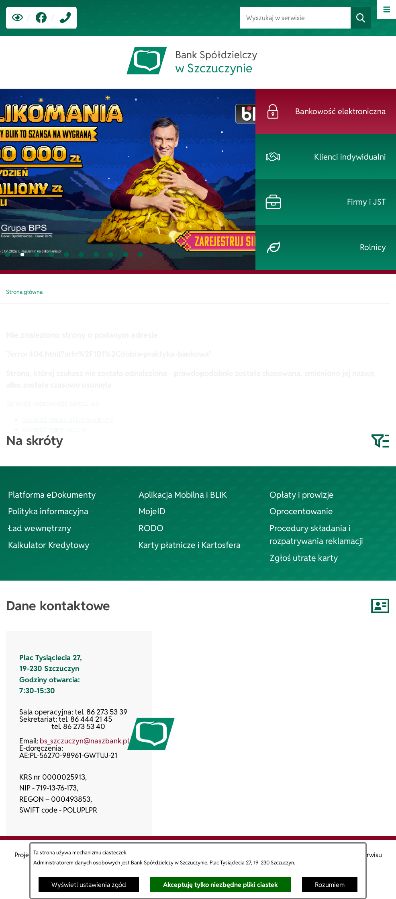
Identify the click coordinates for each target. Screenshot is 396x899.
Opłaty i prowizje (301, 494)
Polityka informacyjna (48, 511)
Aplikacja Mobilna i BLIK (183, 494)
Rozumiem (330, 885)
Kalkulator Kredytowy (48, 544)
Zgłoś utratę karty (303, 557)
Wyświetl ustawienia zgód (88, 885)
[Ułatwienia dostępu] (17, 18)
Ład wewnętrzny (39, 528)
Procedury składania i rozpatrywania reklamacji (316, 534)
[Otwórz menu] (386, 9)
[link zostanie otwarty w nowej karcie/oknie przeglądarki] (41, 18)
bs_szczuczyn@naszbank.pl (84, 740)
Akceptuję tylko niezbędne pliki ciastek (220, 885)
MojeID (152, 511)
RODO (151, 528)
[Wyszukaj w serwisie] (295, 18)
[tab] (7, 254)
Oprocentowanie (301, 511)
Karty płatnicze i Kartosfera (190, 544)
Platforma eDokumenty (52, 494)
